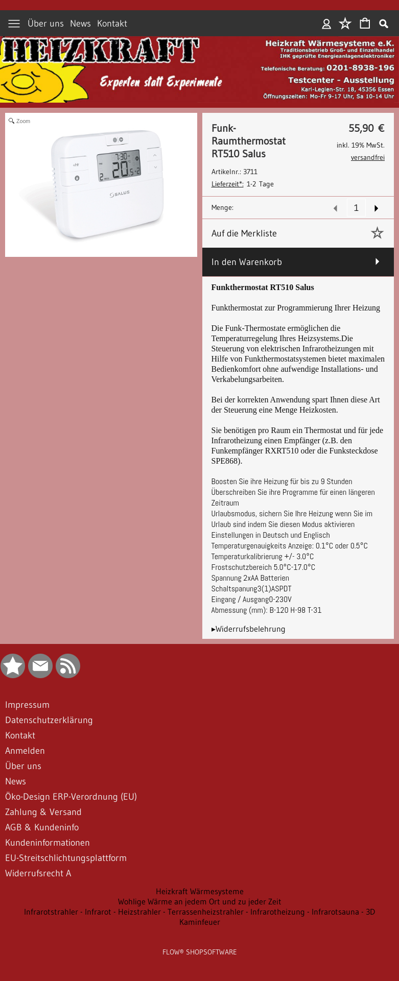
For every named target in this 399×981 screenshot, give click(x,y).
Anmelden (326, 23)
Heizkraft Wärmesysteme (200, 891)
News (80, 23)
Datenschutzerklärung (49, 720)
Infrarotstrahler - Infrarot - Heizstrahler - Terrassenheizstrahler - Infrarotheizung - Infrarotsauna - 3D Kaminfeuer (199, 916)
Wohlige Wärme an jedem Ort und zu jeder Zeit (199, 901)
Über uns (46, 23)
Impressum (27, 704)
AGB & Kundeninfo (42, 827)
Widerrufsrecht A (38, 873)
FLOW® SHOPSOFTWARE (199, 951)
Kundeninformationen (47, 842)
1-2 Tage (243, 183)
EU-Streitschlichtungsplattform (66, 858)
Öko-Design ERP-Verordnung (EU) (71, 796)
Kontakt (112, 23)
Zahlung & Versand (43, 812)
